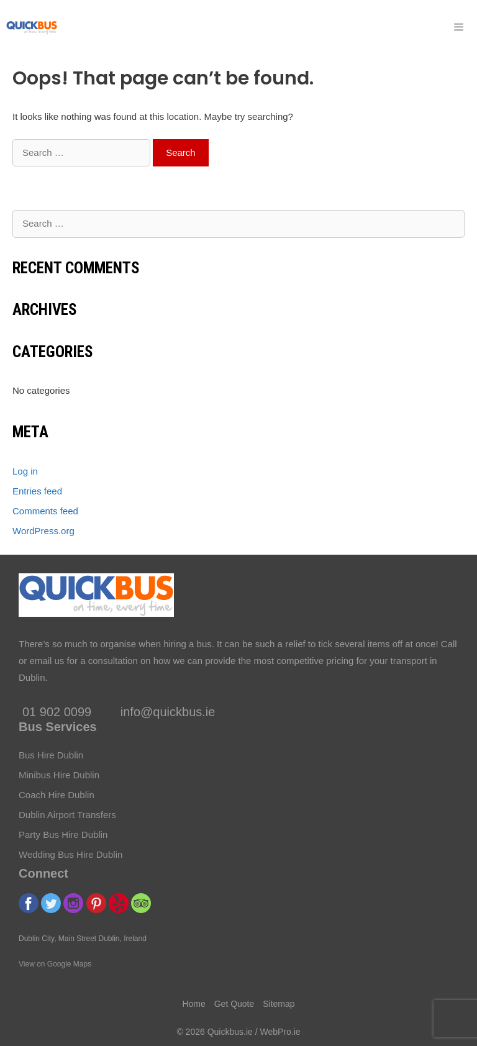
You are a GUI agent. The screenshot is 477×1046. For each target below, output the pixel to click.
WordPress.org (43, 530)
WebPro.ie (280, 1032)
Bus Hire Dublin (51, 755)
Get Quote (234, 1004)
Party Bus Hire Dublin (63, 834)
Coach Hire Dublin (56, 794)
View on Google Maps (55, 964)
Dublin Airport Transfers (67, 814)
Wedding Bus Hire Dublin (70, 854)
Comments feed (45, 511)
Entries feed (37, 491)
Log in (25, 471)
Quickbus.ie (230, 1032)
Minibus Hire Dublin (59, 775)
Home (193, 1004)
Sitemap (278, 1004)
